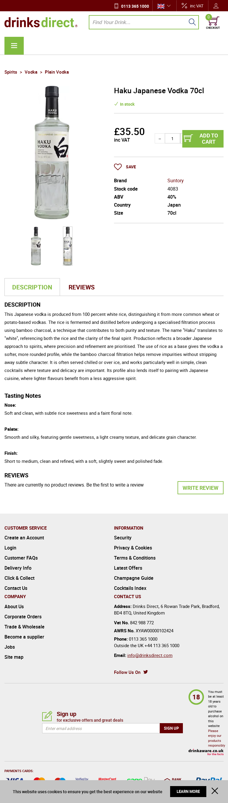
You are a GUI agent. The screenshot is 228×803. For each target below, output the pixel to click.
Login (10, 547)
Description (32, 287)
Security (123, 537)
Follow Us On (127, 672)
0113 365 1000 (135, 6)
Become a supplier (24, 636)
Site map (13, 657)
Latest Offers (128, 568)
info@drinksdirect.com (149, 655)
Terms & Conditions (135, 558)
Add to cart (209, 138)
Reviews (82, 287)
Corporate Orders (23, 616)
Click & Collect (19, 578)
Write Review (200, 487)
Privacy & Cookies (133, 547)
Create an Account (24, 537)
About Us (14, 606)
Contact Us (15, 588)
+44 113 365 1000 (162, 645)
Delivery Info (17, 568)
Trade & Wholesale (24, 626)
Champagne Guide (133, 578)
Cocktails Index (130, 588)
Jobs (9, 647)
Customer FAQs (21, 558)
